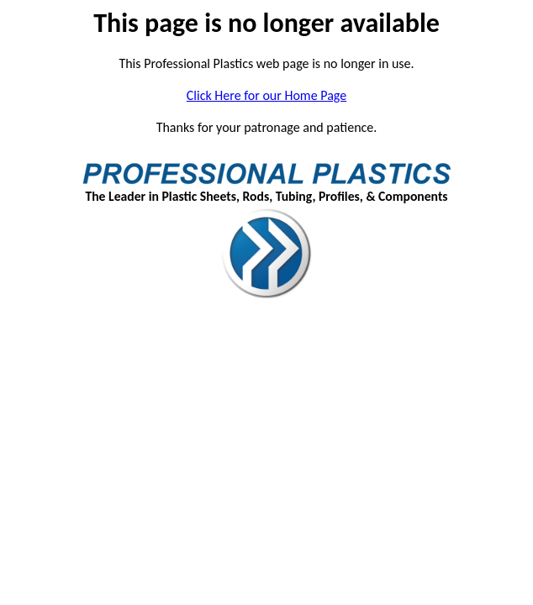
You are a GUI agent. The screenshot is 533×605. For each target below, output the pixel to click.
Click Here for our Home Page (266, 95)
